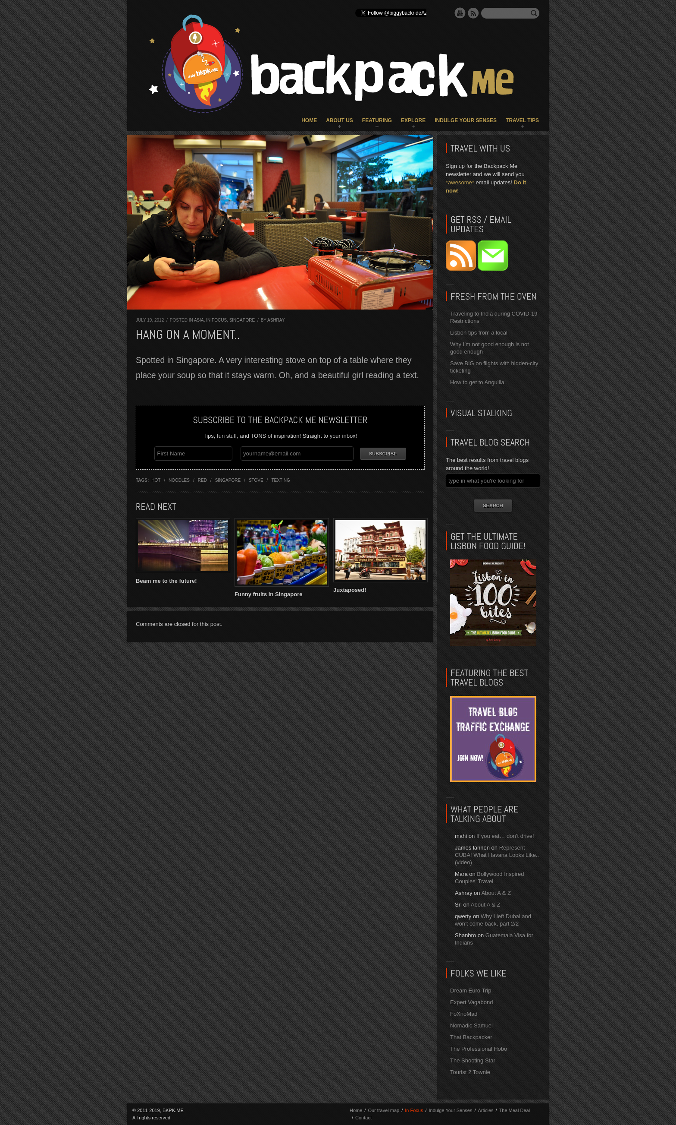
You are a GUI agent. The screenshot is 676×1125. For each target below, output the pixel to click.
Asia (199, 320)
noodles (179, 480)
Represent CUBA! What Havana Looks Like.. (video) (497, 855)
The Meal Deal (514, 1110)
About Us (339, 120)
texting (280, 480)
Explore (413, 120)
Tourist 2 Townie (470, 1072)
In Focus (216, 320)
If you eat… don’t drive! (505, 836)
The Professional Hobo (478, 1049)
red (202, 480)
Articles (485, 1110)
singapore (228, 480)
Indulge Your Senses (466, 120)
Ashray (276, 320)
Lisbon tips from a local (478, 332)
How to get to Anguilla (477, 382)
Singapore (242, 320)
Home (309, 120)
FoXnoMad (464, 1014)
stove (256, 480)
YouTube (460, 13)
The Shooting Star (472, 1060)
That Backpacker (471, 1037)
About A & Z (496, 893)
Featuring (377, 120)
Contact (363, 1117)
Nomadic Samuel (471, 1025)
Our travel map (383, 1110)
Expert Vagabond (471, 1002)
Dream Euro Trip (470, 990)
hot (155, 480)
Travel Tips (522, 120)
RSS (473, 13)
